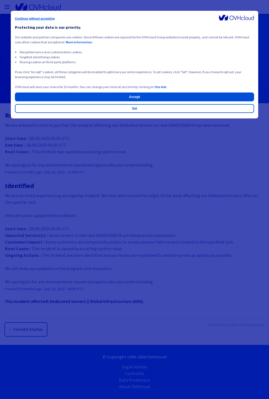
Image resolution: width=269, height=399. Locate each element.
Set (134, 108)
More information (79, 42)
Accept (134, 97)
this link (160, 87)
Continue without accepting (35, 18)
